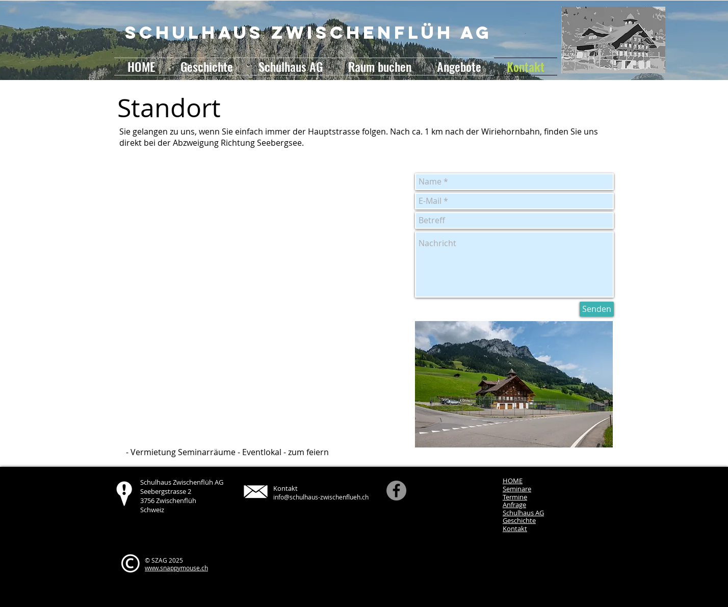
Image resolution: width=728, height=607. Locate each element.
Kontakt (515, 528)
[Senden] (597, 309)
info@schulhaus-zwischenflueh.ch (321, 497)
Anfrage (514, 504)
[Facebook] (396, 490)
